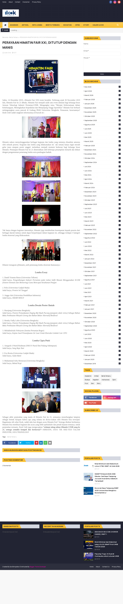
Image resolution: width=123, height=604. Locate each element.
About (11, 2)
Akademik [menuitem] (14, 25)
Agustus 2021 (103, 280)
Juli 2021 (103, 284)
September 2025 (103, 120)
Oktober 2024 (103, 158)
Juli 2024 (103, 166)
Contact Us (105, 567)
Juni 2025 (103, 133)
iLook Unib (7, 53)
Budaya (87, 380)
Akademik (88, 376)
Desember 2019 (103, 363)
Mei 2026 (103, 87)
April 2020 (103, 347)
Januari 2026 (103, 104)
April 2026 (103, 91)
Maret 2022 (103, 254)
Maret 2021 (103, 301)
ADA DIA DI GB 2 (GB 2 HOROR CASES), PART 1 (106, 533)
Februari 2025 (103, 145)
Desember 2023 (103, 192)
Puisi (86, 383)
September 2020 (103, 326)
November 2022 (103, 229)
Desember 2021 (103, 263)
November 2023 (103, 196)
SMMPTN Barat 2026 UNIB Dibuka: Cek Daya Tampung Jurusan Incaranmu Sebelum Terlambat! (106, 477)
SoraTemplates (14, 567)
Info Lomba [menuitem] (37, 25)
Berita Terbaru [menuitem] (53, 25)
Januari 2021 (103, 309)
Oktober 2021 (103, 271)
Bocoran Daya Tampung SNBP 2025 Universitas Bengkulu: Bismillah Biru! (106, 490)
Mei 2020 (103, 343)
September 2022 (103, 234)
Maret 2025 (103, 141)
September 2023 (103, 204)
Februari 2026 (103, 99)
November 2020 (103, 317)
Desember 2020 (103, 313)
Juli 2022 (103, 242)
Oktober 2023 (103, 200)
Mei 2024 (103, 175)
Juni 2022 (103, 246)
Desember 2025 (103, 108)
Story (98, 383)
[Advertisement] (61, 587)
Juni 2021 (103, 288)
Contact (17, 2)
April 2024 (103, 179)
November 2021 (103, 267)
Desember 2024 (103, 150)
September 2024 (103, 162)
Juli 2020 (103, 334)
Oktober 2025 (103, 116)
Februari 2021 (103, 305)
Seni (92, 383)
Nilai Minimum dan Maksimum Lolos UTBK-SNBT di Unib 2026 (107, 465)
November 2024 (103, 154)
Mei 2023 (103, 217)
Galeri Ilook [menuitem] (98, 25)
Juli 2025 (103, 129)
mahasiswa (105, 380)
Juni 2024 (103, 171)
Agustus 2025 (103, 125)
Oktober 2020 (103, 322)
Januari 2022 (103, 259)
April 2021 (103, 296)
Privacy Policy (36, 2)
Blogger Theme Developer (38, 567)
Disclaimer (26, 2)
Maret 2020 (103, 351)
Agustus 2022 (103, 238)
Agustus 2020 (103, 330)
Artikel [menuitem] (25, 25)
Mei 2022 (103, 250)
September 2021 (103, 275)
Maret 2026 (103, 95)
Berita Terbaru (14, 37)
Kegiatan (96, 380)
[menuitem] (5, 25)
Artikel (96, 376)
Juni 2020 (103, 338)
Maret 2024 (103, 183)
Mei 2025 (103, 137)
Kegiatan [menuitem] (67, 25)
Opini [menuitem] (77, 25)
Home (4, 2)
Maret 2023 (103, 221)
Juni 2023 (103, 213)
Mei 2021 (103, 292)
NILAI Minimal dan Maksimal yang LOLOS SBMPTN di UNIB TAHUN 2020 (106, 544)
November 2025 (103, 112)
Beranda (5, 37)
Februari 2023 (103, 225)
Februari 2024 (103, 187)
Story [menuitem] (86, 25)
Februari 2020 (103, 355)
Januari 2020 (103, 359)
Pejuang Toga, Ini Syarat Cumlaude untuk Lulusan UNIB (107, 555)
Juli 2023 (103, 208)
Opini (114, 380)
